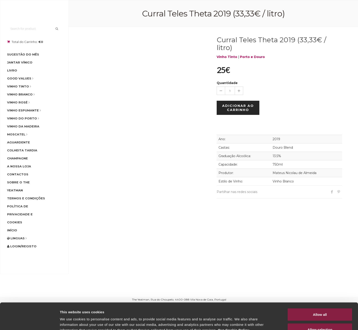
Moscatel (16, 134)
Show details (239, 318)
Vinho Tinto (18, 86)
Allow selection (319, 303)
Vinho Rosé (17, 102)
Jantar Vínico (19, 62)
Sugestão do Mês (23, 54)
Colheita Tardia (22, 150)
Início (12, 230)
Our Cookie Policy (233, 303)
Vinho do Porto (22, 118)
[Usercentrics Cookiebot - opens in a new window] (30, 321)
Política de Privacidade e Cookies (20, 214)
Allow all (320, 288)
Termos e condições (26, 198)
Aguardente (18, 142)
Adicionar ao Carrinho (238, 108)
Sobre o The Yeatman (18, 186)
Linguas (16, 238)
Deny (320, 318)
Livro (12, 70)
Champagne (17, 158)
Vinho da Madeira (23, 126)
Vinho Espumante (23, 110)
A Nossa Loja (19, 166)
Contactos (17, 174)
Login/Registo (22, 246)
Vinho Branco (20, 94)
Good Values (19, 78)
